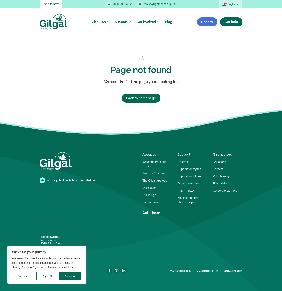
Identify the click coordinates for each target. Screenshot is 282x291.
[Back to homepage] (53, 22)
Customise (23, 276)
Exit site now (50, 4)
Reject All (47, 276)
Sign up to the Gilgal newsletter (68, 180)
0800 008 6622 (119, 4)
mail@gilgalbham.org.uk (156, 4)
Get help (231, 22)
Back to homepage (141, 98)
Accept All (70, 276)
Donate (207, 22)
